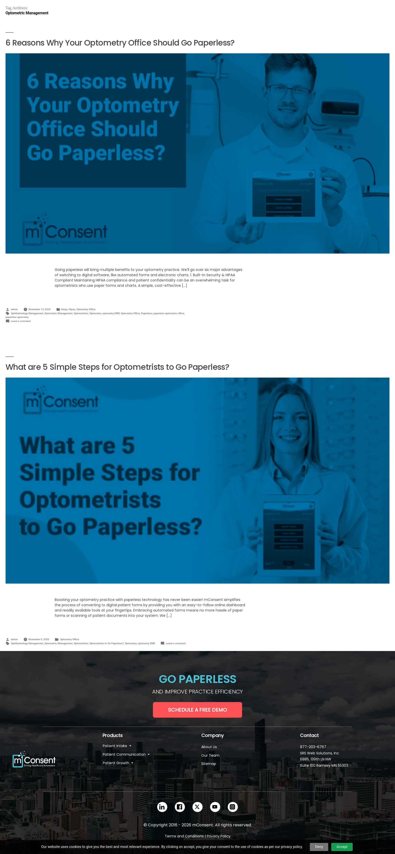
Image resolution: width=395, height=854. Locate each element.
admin (14, 309)
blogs (64, 309)
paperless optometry (17, 317)
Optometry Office (85, 309)
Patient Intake (115, 745)
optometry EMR (111, 313)
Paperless (146, 313)
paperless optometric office (168, 313)
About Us (209, 746)
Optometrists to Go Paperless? (106, 643)
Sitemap (208, 763)
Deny (319, 847)
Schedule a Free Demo (197, 709)
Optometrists (81, 313)
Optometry (95, 313)
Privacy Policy (219, 836)
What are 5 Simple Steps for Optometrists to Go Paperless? (117, 367)
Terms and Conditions (184, 836)
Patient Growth (116, 762)
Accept (342, 847)
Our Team (210, 755)
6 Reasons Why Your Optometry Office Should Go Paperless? (120, 42)
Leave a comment (21, 321)
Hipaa (72, 309)
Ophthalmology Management (27, 313)
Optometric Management (59, 313)
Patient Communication (125, 754)
